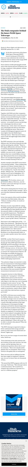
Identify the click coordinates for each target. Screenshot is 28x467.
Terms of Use (4, 458)
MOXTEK (9, 89)
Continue (14, 464)
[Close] (26, 441)
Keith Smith (4, 180)
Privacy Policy (13, 458)
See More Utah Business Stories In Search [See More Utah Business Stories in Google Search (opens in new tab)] (12, 41)
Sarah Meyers (6, 37)
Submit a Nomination (14, 2)
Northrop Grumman (13, 91)
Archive (3, 27)
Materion (3, 89)
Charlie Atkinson (21, 99)
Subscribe (14, 414)
